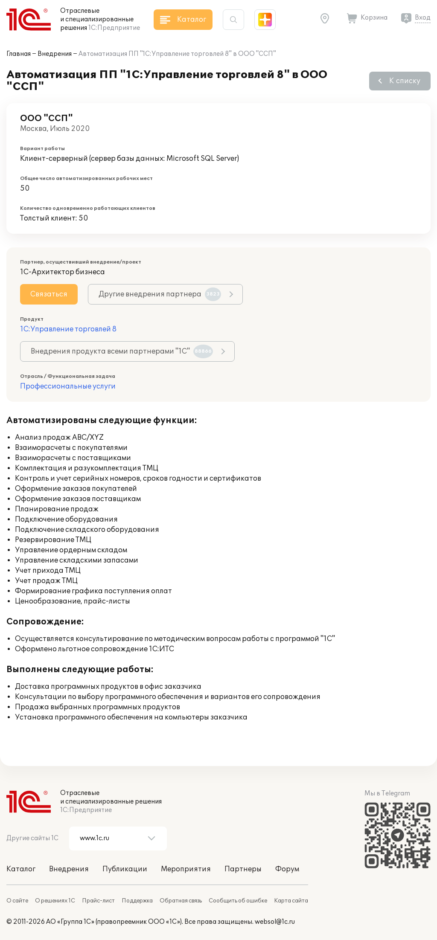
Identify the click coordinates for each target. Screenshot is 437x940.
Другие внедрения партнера (160, 294)
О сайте (17, 900)
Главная (18, 54)
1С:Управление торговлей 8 (68, 329)
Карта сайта (291, 900)
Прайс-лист (98, 900)
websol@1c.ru (275, 921)
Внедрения (55, 54)
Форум (287, 869)
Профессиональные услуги (68, 386)
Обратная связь (181, 900)
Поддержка (137, 900)
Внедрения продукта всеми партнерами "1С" (122, 351)
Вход (423, 17)
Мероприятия (186, 869)
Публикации (124, 869)
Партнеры (243, 869)
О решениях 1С (55, 900)
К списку (404, 81)
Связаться (48, 294)
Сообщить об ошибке (238, 900)
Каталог (20, 869)
